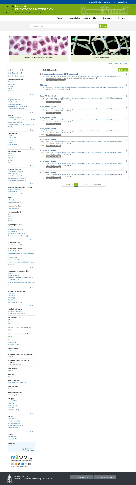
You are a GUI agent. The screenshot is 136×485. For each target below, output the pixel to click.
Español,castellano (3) (14, 202)
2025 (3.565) (11, 84)
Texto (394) (11, 407)
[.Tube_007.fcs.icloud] (42, 154)
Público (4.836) (12, 436)
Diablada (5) (11, 142)
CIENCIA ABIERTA (82, 477)
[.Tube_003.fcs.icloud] (42, 122)
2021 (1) (10, 322)
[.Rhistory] (42, 89)
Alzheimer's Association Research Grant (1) (20, 278)
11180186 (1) (12, 293)
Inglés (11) (11, 200)
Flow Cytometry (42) (14, 423)
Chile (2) (10, 227)
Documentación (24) (14, 427)
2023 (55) (10, 160)
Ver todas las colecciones (118, 63)
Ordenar (123, 70)
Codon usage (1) (13, 395)
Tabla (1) (10, 370)
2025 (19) (10, 156)
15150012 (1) (12, 300)
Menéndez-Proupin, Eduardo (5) (17, 106)
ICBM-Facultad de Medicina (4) (17, 178)
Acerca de (60, 18)
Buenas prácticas (73, 18)
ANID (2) (10, 273)
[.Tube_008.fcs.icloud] (42, 165)
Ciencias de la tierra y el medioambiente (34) (21, 124)
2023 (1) (10, 214)
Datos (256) (11, 419)
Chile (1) (10, 356)
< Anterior (69, 185)
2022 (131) (11, 91)
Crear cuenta (107, 18)
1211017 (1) (11, 298)
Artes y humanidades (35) (15, 122)
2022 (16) (10, 162)
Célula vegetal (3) (13, 144)
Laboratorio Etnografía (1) (15, 311)
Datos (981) (11, 403)
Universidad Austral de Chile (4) (17, 180)
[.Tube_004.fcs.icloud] (42, 132)
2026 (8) (10, 153)
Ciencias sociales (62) (14, 117)
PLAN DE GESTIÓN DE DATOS (105, 477)
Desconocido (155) (13, 410)
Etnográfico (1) (12, 342)
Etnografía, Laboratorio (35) (16, 100)
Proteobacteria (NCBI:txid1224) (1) (18, 383)
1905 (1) (10, 330)
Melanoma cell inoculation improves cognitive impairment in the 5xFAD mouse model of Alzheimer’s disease (88, 76)
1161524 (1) (11, 295)
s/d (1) (9, 350)
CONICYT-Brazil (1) (13, 280)
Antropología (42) (13, 173)
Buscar (103, 26)
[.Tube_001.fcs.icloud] (42, 100)
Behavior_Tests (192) (14, 421)
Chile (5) (10, 140)
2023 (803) (11, 88)
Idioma (96, 18)
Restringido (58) (12, 439)
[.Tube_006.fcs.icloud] (42, 143)
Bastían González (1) (14, 257)
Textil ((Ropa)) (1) (13, 191)
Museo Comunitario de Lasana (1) (18, 236)
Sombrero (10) (12, 138)
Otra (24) (10, 126)
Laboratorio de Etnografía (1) (16, 233)
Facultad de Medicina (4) (15, 176)
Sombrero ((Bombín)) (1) (15, 189)
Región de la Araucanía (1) (15, 364)
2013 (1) (10, 221)
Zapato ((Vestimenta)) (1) (15, 194)
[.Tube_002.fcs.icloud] (42, 111)
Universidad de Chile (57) (15, 171)
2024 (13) (10, 158)
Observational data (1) (14, 344)
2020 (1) (10, 218)
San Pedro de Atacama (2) (15, 229)
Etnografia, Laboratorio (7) (15, 104)
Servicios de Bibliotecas (121, 2)
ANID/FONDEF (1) (13, 275)
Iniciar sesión (120, 18)
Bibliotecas (107, 2)
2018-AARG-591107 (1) (15, 302)
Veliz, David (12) (12, 102)
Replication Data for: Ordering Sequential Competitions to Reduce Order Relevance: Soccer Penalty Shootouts (88, 87)
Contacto (86, 18)
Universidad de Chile (94, 2)
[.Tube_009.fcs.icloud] (42, 176)
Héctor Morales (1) (13, 208)
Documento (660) (13, 405)
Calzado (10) (11, 135)
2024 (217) (11, 86)
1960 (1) (10, 336)
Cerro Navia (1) (12, 231)
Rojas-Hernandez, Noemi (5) (16, 108)
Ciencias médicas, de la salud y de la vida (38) (21, 120)
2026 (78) (10, 82)
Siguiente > (97, 185)
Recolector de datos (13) (15, 245)
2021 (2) (10, 216)
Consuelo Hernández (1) (15, 260)
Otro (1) (10, 376)
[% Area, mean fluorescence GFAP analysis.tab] (42, 78)
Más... (32, 94)
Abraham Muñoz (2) (13, 251)
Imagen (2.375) (12, 401)
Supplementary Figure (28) (15, 425)
